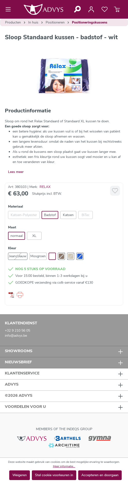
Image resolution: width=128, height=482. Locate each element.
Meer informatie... (64, 466)
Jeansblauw (17, 256)
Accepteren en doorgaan (100, 475)
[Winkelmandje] (117, 9)
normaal (16, 235)
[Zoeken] (77, 9)
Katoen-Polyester (24, 215)
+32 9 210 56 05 (17, 330)
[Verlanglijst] (104, 9)
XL (34, 235)
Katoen (68, 215)
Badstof (50, 215)
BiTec (86, 215)
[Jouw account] (91, 9)
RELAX (45, 187)
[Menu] (9, 9)
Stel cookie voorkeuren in (54, 475)
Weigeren (19, 475)
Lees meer (16, 172)
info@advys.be (16, 335)
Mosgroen (38, 256)
